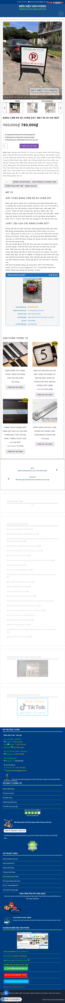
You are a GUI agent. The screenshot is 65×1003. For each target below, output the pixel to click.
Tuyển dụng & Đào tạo (10, 802)
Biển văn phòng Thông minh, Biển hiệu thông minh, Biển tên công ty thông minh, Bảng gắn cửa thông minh (31, 162)
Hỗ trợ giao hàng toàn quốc (11, 881)
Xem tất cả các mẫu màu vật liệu (17, 981)
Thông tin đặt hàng (9, 872)
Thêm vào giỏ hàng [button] (15, 387)
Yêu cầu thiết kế (16, 951)
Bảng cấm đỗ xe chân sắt (17, 173)
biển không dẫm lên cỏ (12, 176)
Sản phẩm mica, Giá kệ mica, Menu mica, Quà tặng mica (35, 170)
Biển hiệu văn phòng (32, 6)
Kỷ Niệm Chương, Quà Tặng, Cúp (44, 165)
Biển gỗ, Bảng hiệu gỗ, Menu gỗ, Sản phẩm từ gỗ (30, 157)
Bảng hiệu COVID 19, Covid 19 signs (27, 152)
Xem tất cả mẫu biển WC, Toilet (15, 975)
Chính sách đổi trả (8, 863)
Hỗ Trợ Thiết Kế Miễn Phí (10, 885)
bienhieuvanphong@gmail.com (39, 2)
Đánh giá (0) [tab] (31, 186)
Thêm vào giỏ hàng (29, 146)
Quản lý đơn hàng (8, 789)
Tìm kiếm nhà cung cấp (10, 806)
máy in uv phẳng (33, 234)
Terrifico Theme (46, 999)
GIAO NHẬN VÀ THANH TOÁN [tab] (44, 182)
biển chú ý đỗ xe (52, 173)
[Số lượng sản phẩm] (5, 146)
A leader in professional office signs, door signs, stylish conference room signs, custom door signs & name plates (30, 993)
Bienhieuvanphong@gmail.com (24, 267)
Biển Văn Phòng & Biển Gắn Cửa (37, 160)
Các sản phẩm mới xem (10, 859)
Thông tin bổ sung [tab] (21, 182)
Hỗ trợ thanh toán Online (11, 876)
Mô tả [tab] (8, 182)
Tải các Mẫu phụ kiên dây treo (17, 968)
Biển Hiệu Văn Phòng (45, 206)
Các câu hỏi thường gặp (10, 890)
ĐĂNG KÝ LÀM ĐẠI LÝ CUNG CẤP (15, 831)
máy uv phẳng (15, 219)
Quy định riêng (7, 797)
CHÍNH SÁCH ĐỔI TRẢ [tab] (14, 186)
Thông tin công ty (8, 793)
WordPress (61, 999)
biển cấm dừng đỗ (36, 173)
